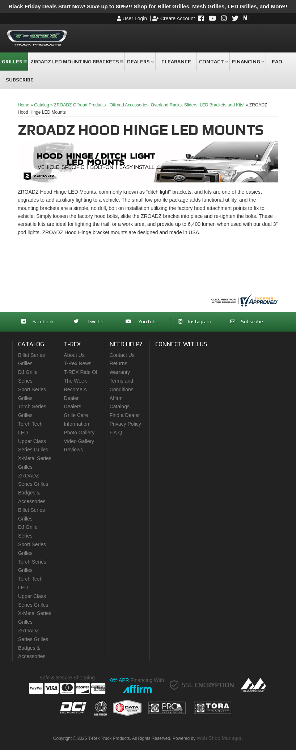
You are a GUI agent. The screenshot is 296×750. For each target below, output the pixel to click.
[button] (14, 61)
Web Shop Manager (219, 738)
